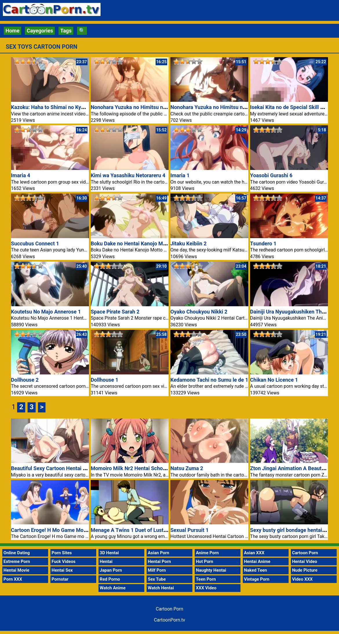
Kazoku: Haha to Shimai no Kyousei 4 (54, 107)
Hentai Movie (16, 570)
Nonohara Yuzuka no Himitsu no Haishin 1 (219, 107)
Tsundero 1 (263, 243)
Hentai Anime (257, 561)
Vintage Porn (256, 579)
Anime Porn (207, 552)
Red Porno (110, 579)
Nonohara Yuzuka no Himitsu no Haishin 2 (140, 107)
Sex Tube (157, 579)
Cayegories (40, 31)
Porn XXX (12, 579)
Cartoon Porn (305, 552)
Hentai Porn (159, 561)
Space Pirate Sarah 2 (115, 312)
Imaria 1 (179, 175)
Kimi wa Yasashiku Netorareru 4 (128, 175)
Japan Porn (111, 570)
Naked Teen (255, 570)
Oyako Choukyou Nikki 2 (198, 312)
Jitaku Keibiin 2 (188, 243)
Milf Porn (157, 570)
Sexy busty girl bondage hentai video (293, 530)
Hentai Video (304, 561)
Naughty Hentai (211, 570)
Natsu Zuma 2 (186, 468)
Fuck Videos (64, 561)
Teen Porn (206, 579)
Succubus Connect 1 (35, 243)
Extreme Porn (16, 561)
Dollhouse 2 (25, 380)
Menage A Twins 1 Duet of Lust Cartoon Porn (143, 530)
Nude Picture (305, 570)
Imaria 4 (20, 175)
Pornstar (60, 579)
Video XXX (302, 579)
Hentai (106, 561)
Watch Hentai (161, 587)
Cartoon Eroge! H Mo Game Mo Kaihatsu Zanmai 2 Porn (76, 530)
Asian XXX (254, 552)
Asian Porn (158, 552)
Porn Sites (62, 552)
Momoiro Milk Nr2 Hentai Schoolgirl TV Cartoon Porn (153, 468)
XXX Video (206, 587)
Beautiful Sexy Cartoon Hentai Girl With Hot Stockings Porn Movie (88, 468)
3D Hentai (109, 552)
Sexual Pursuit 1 (189, 530)
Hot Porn (204, 561)
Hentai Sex (62, 570)
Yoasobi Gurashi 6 (271, 175)
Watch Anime (112, 587)
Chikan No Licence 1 (274, 380)
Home (12, 31)
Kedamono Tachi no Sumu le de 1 (209, 380)
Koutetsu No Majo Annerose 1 (46, 312)
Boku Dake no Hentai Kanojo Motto (131, 243)
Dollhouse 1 (104, 380)
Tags (66, 31)
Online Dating (16, 552)
